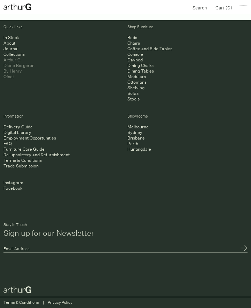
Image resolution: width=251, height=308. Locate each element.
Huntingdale (139, 149)
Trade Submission (21, 166)
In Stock (11, 37)
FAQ (7, 144)
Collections (14, 54)
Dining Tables (140, 71)
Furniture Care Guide (24, 149)
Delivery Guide (18, 127)
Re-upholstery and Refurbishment (36, 155)
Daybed (135, 60)
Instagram (13, 183)
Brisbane (136, 138)
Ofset (8, 77)
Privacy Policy (60, 302)
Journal (10, 49)
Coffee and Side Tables (149, 49)
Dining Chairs (140, 65)
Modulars (136, 77)
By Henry (12, 71)
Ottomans (137, 82)
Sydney (134, 132)
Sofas (133, 93)
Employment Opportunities (29, 138)
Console (135, 54)
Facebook (13, 188)
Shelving (135, 88)
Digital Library (17, 132)
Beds (132, 37)
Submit (244, 249)
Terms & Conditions (22, 160)
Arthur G (12, 60)
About (9, 43)
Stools (133, 99)
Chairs (133, 43)
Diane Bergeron (18, 65)
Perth (132, 144)
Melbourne (138, 127)
